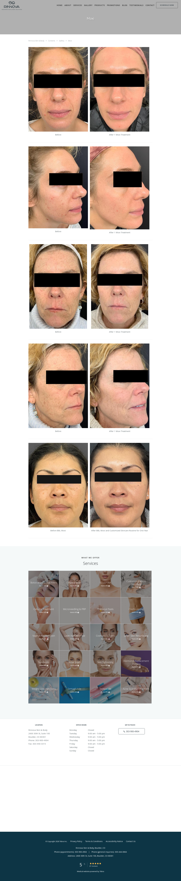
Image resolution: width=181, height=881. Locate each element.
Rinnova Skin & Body (36, 41)
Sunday (89, 750)
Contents (52, 41)
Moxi (70, 41)
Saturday (89, 747)
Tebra (102, 871)
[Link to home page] (11, 5)
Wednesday (89, 737)
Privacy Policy (76, 841)
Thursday (89, 740)
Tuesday (89, 733)
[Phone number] (131, 731)
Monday (89, 730)
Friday (89, 743)
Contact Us (131, 841)
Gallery (62, 41)
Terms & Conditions (94, 841)
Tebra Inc (63, 841)
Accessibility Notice (114, 841)
